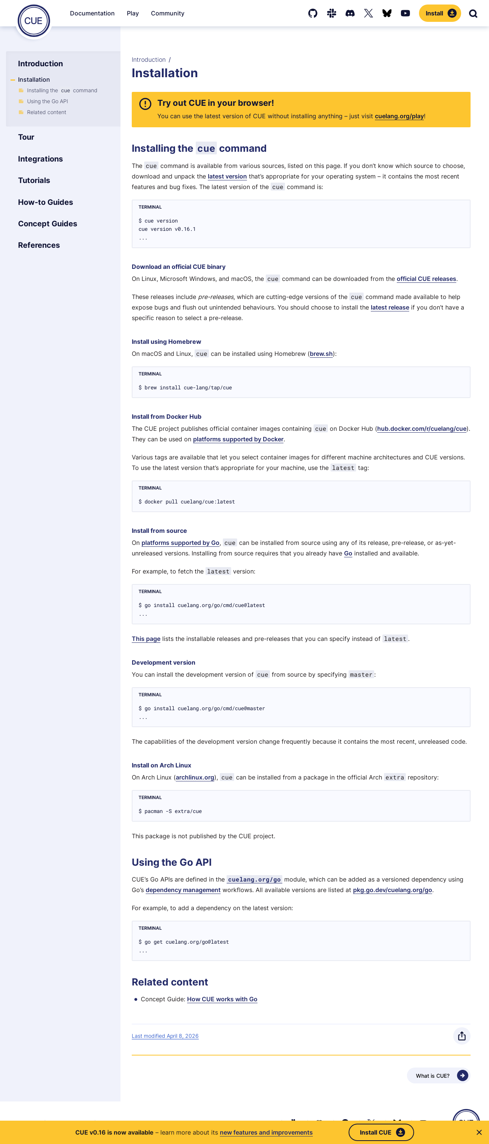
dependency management (183, 890)
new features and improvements (266, 1132)
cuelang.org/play (399, 116)
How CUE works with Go (222, 999)
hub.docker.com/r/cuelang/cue (421, 428)
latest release (390, 307)
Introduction (149, 59)
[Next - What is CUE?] (439, 1075)
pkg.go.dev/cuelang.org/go (392, 890)
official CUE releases (426, 278)
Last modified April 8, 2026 (165, 1036)
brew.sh (321, 353)
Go (348, 553)
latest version (227, 176)
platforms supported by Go (180, 542)
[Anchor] (156, 103)
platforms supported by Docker (238, 439)
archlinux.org (195, 777)
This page (146, 638)
